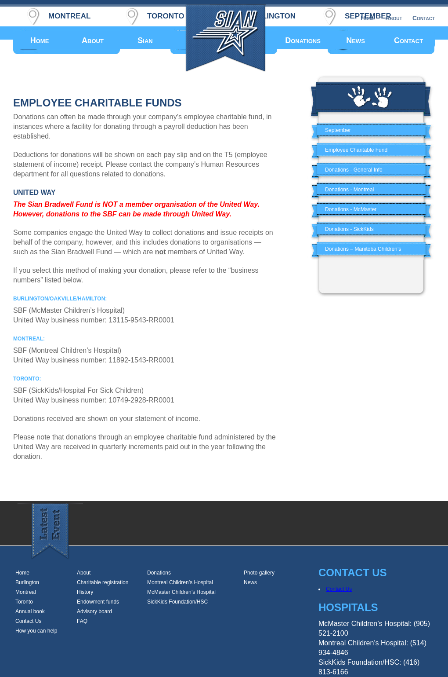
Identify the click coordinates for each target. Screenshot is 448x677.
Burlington (27, 582)
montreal (69, 15)
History (85, 592)
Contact (408, 40)
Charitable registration (102, 582)
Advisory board (94, 611)
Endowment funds (98, 602)
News (355, 40)
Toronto (24, 602)
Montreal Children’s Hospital (180, 582)
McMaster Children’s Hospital (181, 592)
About (93, 40)
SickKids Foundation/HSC (177, 602)
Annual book (30, 611)
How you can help (36, 631)
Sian (144, 40)
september (368, 15)
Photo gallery (259, 573)
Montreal (25, 592)
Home (39, 40)
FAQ (82, 621)
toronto (165, 15)
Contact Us (28, 621)
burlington (271, 15)
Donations (303, 40)
